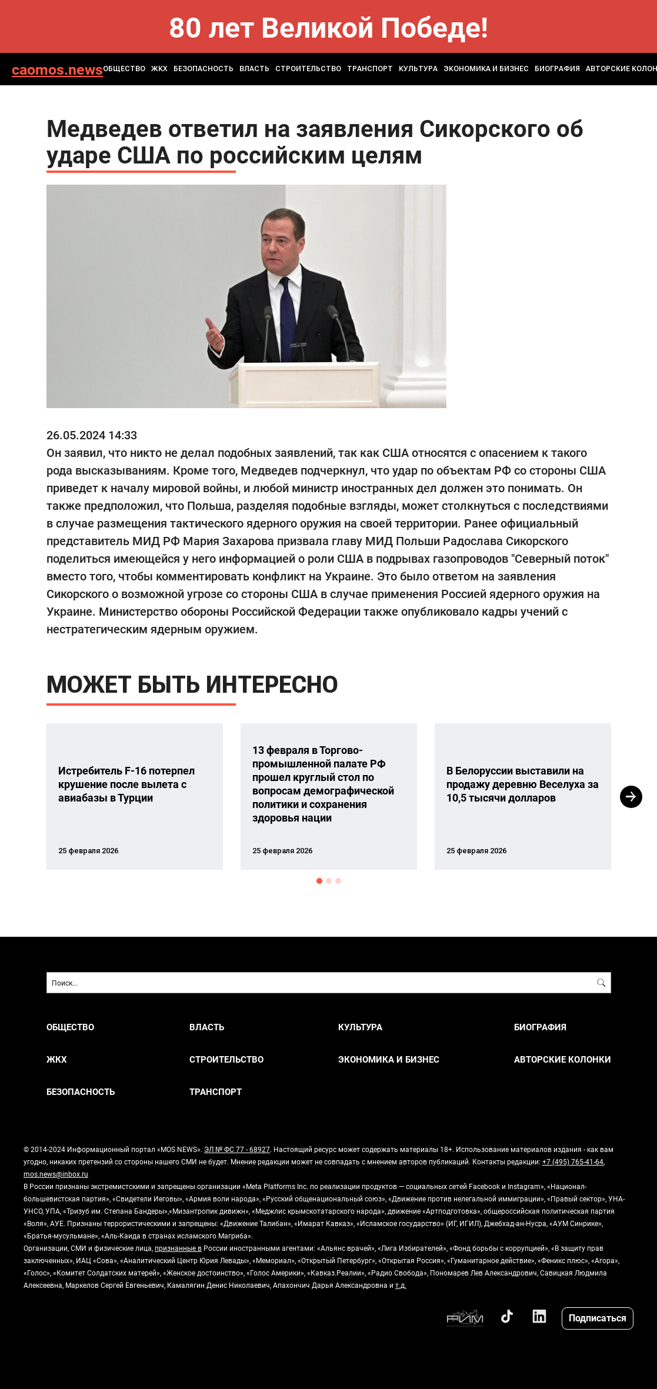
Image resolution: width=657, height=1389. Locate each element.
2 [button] (329, 881)
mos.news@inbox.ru (56, 1173)
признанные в (178, 1248)
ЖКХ (159, 69)
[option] (135, 796)
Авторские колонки (562, 1059)
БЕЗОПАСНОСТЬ (204, 69)
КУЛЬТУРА (418, 69)
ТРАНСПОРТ (370, 69)
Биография (557, 69)
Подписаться (597, 1317)
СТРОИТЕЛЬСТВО (308, 69)
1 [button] (319, 881)
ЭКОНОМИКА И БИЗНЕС (486, 69)
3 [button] (338, 881)
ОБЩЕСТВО (124, 69)
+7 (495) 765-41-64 (572, 1161)
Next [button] (631, 797)
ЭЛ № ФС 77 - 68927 (237, 1149)
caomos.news (57, 69)
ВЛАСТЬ (254, 69)
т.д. (400, 1285)
